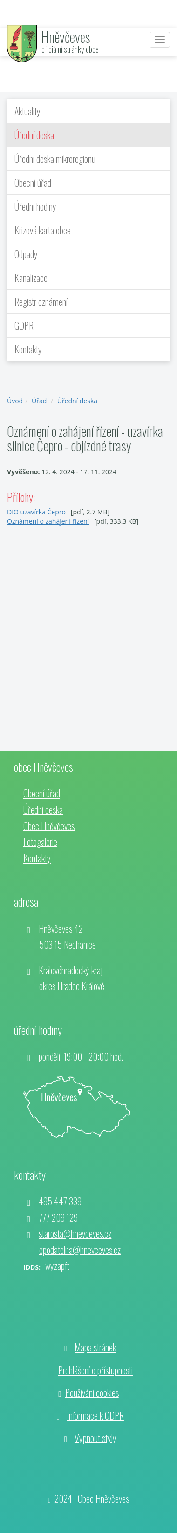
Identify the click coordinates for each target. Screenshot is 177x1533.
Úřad (39, 400)
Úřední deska (34, 135)
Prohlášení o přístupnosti (95, 1370)
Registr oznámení (41, 302)
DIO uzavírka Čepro (36, 511)
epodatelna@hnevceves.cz (80, 1250)
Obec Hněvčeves (49, 826)
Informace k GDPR (95, 1415)
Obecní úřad (32, 183)
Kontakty (28, 349)
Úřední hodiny (35, 206)
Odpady (26, 254)
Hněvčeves (65, 36)
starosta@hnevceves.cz (75, 1233)
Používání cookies (92, 1392)
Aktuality (27, 111)
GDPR (24, 325)
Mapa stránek (95, 1347)
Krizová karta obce (42, 230)
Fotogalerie (40, 842)
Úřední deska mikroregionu (54, 159)
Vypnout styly (95, 1438)
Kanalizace (31, 278)
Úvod (15, 400)
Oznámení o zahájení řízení (48, 521)
